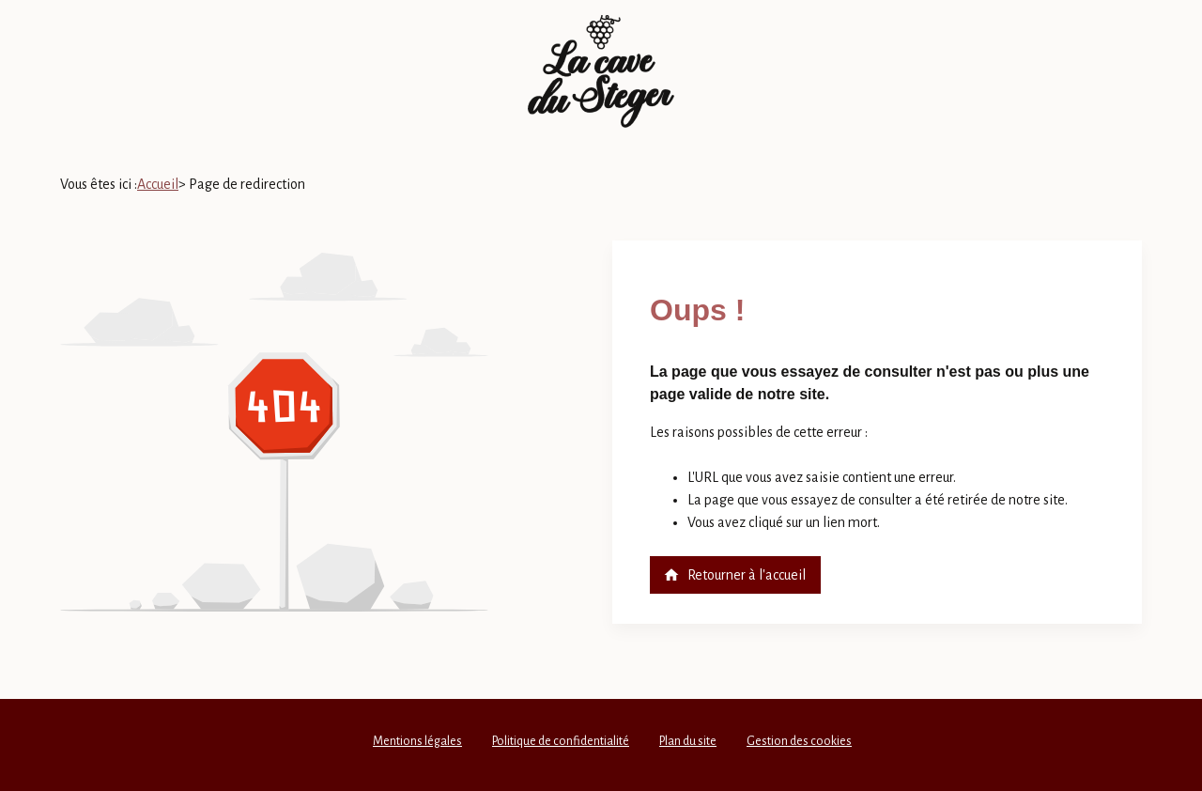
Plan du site (688, 741)
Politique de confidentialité (560, 741)
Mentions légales (417, 741)
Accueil (157, 184)
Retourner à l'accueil (734, 574)
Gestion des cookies (799, 741)
